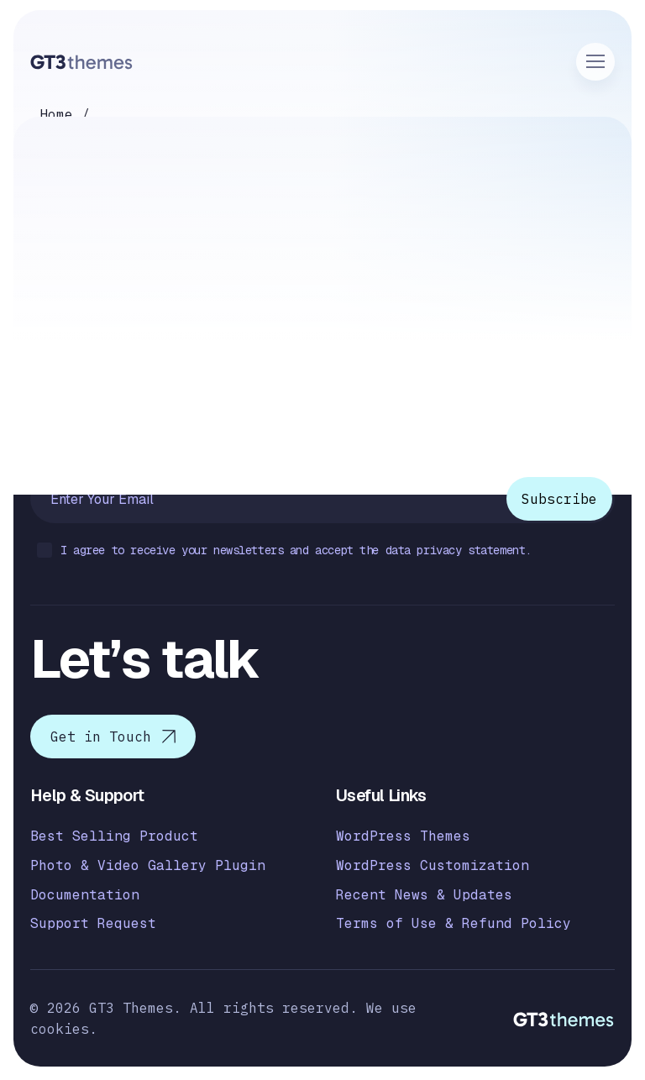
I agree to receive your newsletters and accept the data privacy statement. (284, 551)
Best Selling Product (114, 836)
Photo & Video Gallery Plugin (147, 865)
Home (56, 114)
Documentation (84, 895)
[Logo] (82, 61)
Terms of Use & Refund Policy (453, 923)
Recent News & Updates (424, 895)
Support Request (93, 923)
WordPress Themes (403, 836)
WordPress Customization (432, 865)
